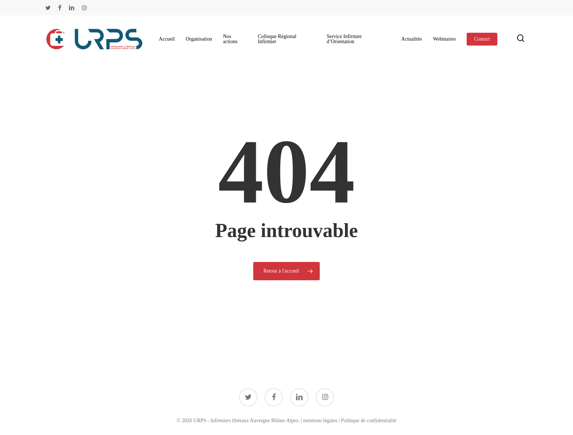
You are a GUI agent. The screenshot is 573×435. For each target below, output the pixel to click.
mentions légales (320, 420)
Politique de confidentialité (368, 420)
